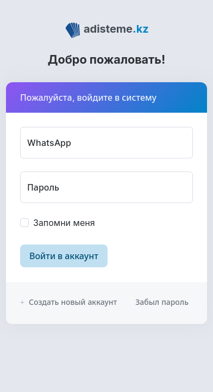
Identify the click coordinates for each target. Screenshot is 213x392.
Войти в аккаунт (63, 255)
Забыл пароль (162, 302)
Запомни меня (64, 222)
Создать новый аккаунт (68, 302)
